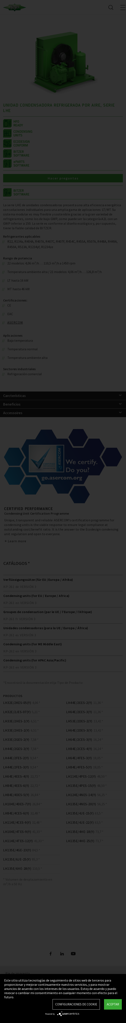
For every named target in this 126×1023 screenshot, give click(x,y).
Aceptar (113, 1004)
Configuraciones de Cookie (76, 1004)
